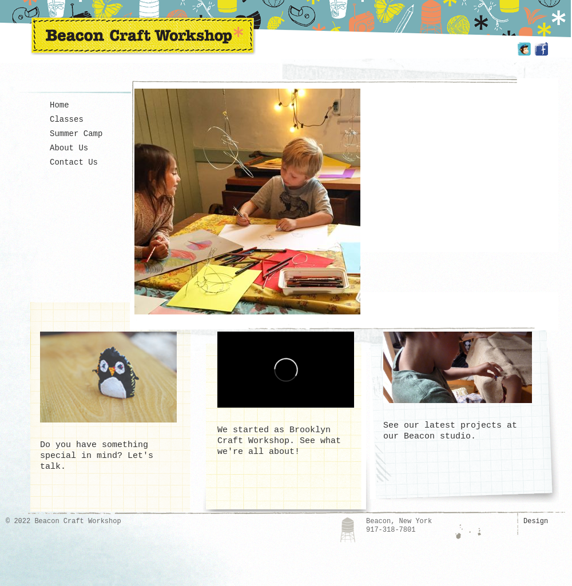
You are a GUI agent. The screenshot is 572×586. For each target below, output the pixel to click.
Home (59, 105)
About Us (69, 148)
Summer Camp (76, 133)
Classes (67, 119)
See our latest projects (442, 425)
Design (535, 521)
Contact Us (74, 162)
